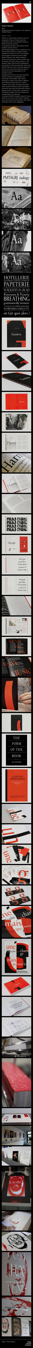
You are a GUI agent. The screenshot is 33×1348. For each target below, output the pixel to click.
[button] (30, 2)
